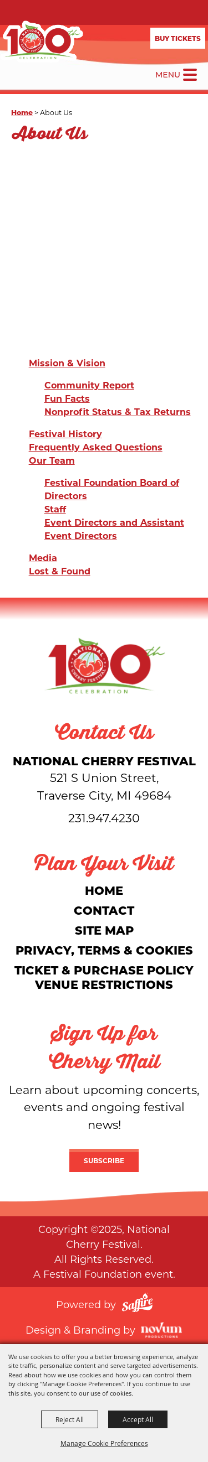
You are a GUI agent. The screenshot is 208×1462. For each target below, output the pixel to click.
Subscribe (104, 1160)
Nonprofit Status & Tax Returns (117, 411)
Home (22, 112)
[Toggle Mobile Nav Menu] (190, 74)
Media (43, 557)
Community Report (89, 385)
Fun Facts (67, 398)
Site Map (104, 930)
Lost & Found (59, 571)
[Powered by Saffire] (137, 1304)
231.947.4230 (104, 818)
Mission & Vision (67, 363)
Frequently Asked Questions (96, 447)
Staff (55, 509)
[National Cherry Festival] (41, 41)
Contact (104, 910)
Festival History (65, 433)
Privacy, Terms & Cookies (104, 950)
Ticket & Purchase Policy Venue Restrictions (104, 977)
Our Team (52, 460)
